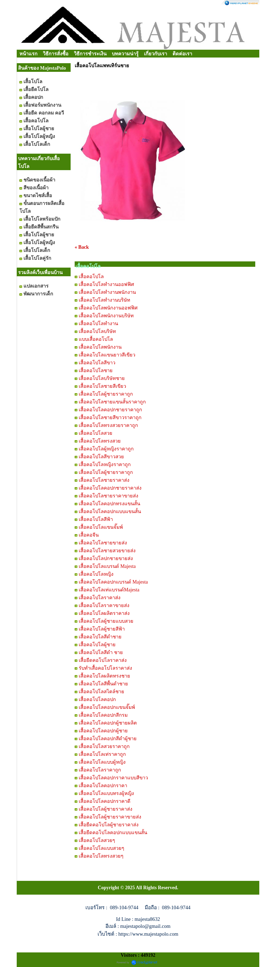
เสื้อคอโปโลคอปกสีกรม (103, 715)
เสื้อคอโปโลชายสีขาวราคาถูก (110, 417)
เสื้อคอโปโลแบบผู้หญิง (102, 762)
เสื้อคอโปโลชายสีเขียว (102, 386)
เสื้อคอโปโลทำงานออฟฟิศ (106, 284)
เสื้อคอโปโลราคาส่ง (99, 597)
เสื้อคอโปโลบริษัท (97, 331)
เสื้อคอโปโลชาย (96, 370)
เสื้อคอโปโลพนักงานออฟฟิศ (108, 308)
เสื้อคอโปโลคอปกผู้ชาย (103, 730)
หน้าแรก (28, 53)
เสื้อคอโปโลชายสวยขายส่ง (107, 550)
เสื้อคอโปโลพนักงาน (100, 347)
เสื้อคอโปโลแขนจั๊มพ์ (101, 527)
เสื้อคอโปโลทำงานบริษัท (104, 300)
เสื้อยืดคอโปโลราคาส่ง (103, 660)
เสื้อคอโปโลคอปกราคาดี (104, 801)
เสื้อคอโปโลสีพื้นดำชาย (103, 683)
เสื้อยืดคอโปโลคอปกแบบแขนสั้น (113, 832)
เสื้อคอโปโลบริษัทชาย (102, 378)
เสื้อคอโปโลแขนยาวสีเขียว (107, 355)
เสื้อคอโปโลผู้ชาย (97, 644)
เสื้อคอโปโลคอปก (97, 699)
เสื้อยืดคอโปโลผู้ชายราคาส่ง (109, 824)
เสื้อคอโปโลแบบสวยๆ (101, 848)
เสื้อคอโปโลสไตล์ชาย (101, 691)
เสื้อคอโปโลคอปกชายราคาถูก (110, 409)
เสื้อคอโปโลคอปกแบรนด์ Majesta (113, 582)
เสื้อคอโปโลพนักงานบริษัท (106, 315)
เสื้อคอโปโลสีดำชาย (100, 636)
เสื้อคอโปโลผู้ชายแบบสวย (106, 621)
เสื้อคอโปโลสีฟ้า (96, 519)
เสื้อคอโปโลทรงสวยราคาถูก (108, 425)
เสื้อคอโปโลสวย (95, 433)
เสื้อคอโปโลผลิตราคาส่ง (104, 613)
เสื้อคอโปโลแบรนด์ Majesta (107, 566)
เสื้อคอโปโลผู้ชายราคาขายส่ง (110, 817)
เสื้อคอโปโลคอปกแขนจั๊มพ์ (107, 707)
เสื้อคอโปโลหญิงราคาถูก (105, 464)
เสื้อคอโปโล (91, 276)
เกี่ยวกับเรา (155, 53)
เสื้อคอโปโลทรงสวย (100, 441)
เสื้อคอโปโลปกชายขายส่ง (106, 558)
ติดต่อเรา (182, 53)
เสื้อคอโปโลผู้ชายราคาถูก (106, 394)
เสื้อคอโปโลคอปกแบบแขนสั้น (110, 511)
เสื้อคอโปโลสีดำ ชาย (101, 652)
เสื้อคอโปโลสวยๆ (97, 840)
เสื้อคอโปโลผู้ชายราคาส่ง (105, 809)
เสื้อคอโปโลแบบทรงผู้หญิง (106, 793)
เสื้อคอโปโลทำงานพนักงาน (107, 292)
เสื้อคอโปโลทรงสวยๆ (101, 856)
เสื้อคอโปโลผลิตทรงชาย (104, 676)
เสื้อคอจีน (89, 535)
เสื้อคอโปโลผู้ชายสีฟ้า (102, 629)
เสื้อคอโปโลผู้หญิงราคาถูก (106, 449)
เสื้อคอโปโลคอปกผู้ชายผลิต (108, 723)
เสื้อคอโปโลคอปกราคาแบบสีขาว (113, 777)
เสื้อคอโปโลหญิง (96, 574)
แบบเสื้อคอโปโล (96, 339)
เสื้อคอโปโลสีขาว (97, 362)
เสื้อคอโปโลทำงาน (98, 323)
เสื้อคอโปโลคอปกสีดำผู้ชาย (108, 738)
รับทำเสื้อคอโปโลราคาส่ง (105, 668)
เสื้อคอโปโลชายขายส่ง (103, 542)
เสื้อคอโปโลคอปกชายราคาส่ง (110, 488)
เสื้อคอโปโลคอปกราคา (103, 785)
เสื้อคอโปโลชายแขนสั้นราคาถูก (112, 402)
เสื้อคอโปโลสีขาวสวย (101, 456)
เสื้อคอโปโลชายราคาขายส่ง (108, 495)
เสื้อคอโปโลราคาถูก (100, 770)
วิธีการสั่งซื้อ (55, 53)
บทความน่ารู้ (125, 53)
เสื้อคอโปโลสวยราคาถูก (104, 746)
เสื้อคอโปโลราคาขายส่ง (104, 605)
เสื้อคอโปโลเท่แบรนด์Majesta (109, 589)
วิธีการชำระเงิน (90, 53)
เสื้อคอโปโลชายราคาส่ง (104, 480)
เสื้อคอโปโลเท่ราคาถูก (102, 754)
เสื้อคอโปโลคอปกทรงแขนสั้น (109, 503)
